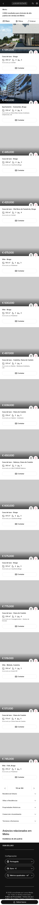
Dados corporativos (27, 899)
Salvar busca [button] (19, 902)
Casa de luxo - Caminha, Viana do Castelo (17, 360)
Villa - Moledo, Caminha (11, 665)
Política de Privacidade (13, 897)
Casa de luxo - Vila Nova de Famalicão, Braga (19, 209)
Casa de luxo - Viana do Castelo (14, 412)
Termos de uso (27, 897)
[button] (37, 3)
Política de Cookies (12, 899)
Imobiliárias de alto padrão (12, 839)
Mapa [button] (6, 21)
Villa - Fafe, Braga (8, 765)
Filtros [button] (19, 21)
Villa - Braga (6, 259)
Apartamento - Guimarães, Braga (14, 107)
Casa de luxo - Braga (10, 56)
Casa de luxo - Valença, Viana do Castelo (17, 462)
